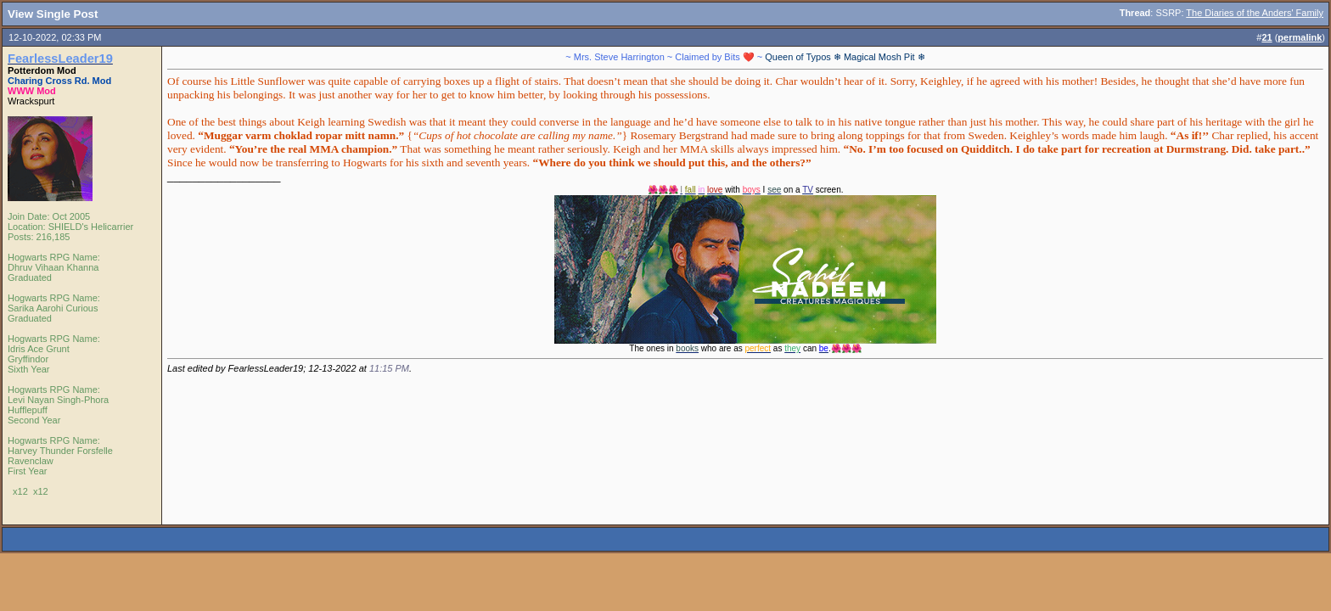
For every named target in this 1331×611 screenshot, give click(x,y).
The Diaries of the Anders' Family (1254, 13)
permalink (1300, 37)
